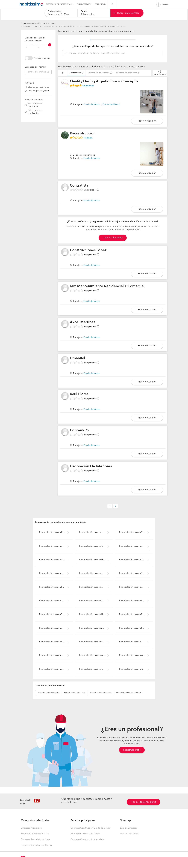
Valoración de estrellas (98, 73)
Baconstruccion (83, 133)
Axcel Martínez (82, 322)
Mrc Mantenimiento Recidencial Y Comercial (107, 286)
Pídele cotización (147, 121)
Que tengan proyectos (38, 91)
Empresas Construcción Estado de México (90, 828)
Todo (50, 48)
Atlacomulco (85, 27)
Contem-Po (79, 430)
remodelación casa (48, 693)
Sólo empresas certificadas (35, 111)
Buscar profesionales (126, 13)
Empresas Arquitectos (31, 828)
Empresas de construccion (46, 27)
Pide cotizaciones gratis (143, 802)
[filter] (38, 44)
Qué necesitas (54, 11)
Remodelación (100, 27)
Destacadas (75, 73)
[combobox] (61, 13)
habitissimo (25, 27)
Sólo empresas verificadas (35, 105)
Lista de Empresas (128, 828)
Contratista (79, 186)
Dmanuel (77, 358)
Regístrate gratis (132, 750)
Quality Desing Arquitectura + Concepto (104, 81)
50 (38, 48)
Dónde (84, 11)
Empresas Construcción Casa (35, 834)
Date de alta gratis (113, 238)
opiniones (88, 86)
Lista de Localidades (129, 834)
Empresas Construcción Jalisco (85, 834)
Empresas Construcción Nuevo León (87, 839)
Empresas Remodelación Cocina (36, 845)
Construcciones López (88, 250)
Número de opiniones (126, 73)
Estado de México (68, 27)
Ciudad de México (111, 105)
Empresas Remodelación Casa (35, 839)
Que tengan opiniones (38, 87)
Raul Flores (79, 394)
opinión (88, 138)
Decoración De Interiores (91, 466)
